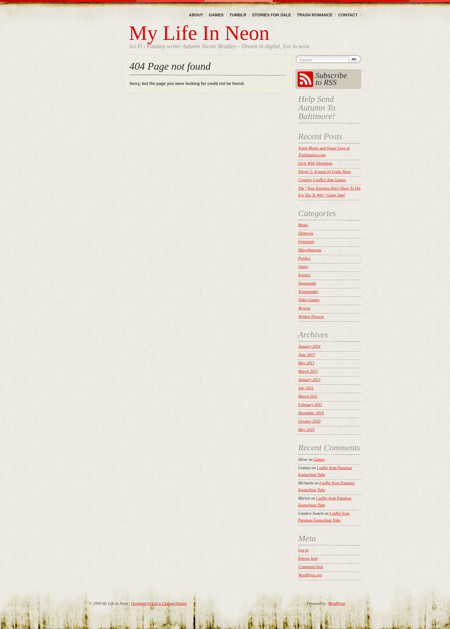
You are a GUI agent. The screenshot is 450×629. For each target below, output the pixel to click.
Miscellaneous (309, 250)
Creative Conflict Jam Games (322, 180)
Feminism (306, 242)
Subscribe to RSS (331, 79)
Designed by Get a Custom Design (159, 603)
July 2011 (306, 388)
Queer (303, 267)
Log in (303, 550)
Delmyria (305, 233)
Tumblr (237, 15)
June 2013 (306, 355)
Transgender (308, 292)
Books (303, 225)
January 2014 (309, 346)
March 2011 (307, 396)
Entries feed (307, 558)
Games (216, 15)
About (196, 15)
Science (304, 275)
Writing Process (311, 316)
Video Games (308, 300)
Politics (304, 258)
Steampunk (307, 283)
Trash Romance (314, 15)
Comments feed (310, 567)
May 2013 (306, 363)
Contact (348, 15)
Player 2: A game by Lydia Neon (324, 172)
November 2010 (311, 413)
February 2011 (310, 405)
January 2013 (309, 380)
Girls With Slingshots (315, 163)
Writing (304, 308)
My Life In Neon (199, 33)
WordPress (336, 603)
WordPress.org (310, 575)
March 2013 (308, 371)
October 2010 (309, 421)
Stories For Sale (271, 15)
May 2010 (306, 430)
